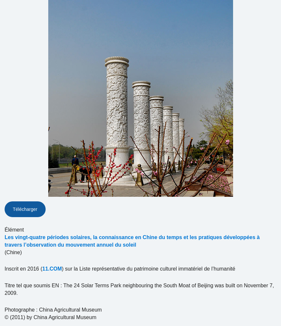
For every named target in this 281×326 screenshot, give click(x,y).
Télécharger (25, 209)
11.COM (52, 269)
